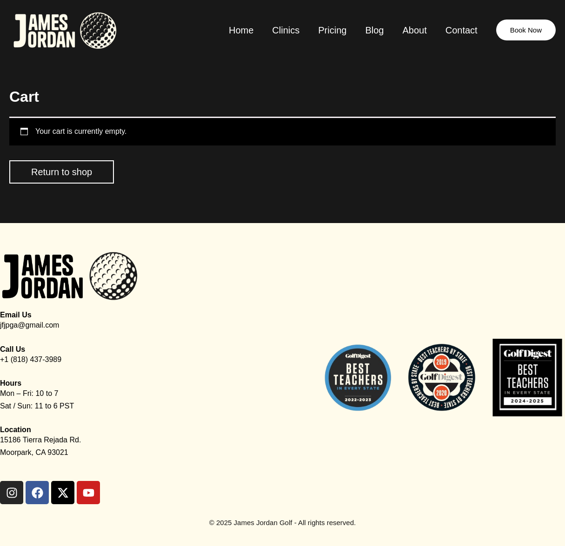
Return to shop (61, 172)
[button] (526, 30)
